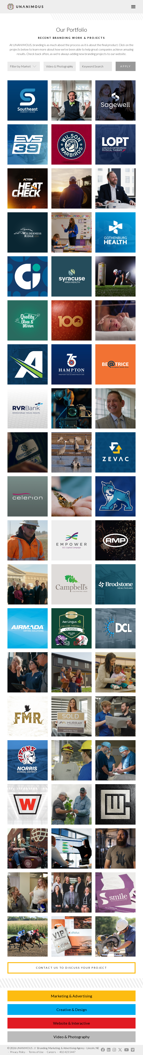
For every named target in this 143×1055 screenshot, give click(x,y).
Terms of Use (36, 1052)
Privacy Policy (17, 1052)
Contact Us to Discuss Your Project (71, 967)
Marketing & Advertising (71, 996)
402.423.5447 (67, 1052)
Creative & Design (71, 1009)
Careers (51, 1052)
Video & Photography (71, 1036)
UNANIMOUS (19, 1048)
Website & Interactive (71, 1023)
